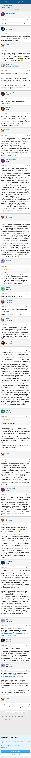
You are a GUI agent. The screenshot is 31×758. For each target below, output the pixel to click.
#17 (29, 494)
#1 (29, 19)
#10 (29, 266)
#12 (29, 306)
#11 (29, 293)
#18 (29, 524)
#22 (29, 670)
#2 (29, 33)
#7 (29, 135)
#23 (29, 704)
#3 (29, 50)
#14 (29, 348)
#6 (29, 113)
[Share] (27, 19)
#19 (29, 567)
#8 (29, 165)
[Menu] (2, 2)
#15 (29, 416)
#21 (29, 645)
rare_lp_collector (6, 9)
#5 (29, 98)
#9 (29, 222)
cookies (13, 741)
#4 (29, 70)
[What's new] (29, 1)
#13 (29, 324)
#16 (29, 459)
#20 (29, 625)
